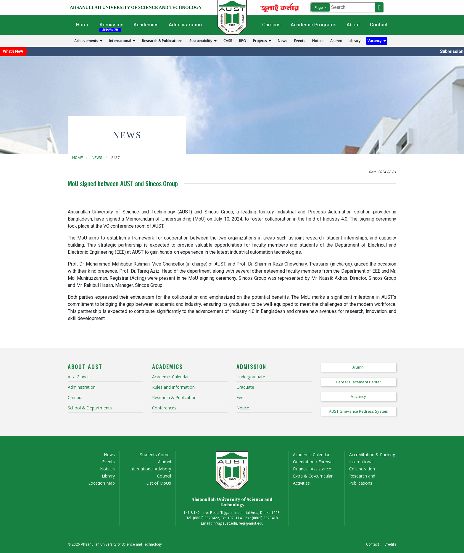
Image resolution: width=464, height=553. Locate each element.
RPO (242, 40)
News (282, 40)
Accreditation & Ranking (372, 454)
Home (82, 25)
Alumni (336, 40)
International (122, 40)
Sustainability (203, 40)
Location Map (101, 483)
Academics (146, 25)
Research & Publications (162, 40)
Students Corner (155, 454)
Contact (379, 25)
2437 (115, 157)
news (97, 157)
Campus (271, 25)
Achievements (88, 40)
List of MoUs (158, 483)
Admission (111, 25)
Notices (107, 469)
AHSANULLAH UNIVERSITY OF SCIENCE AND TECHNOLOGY (136, 7)
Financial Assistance (312, 469)
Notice (317, 40)
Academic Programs (313, 25)
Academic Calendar (311, 454)
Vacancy (377, 40)
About (353, 25)
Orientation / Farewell (313, 461)
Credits (390, 544)
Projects (262, 40)
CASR (227, 40)
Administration (185, 25)
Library (355, 40)
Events (299, 40)
